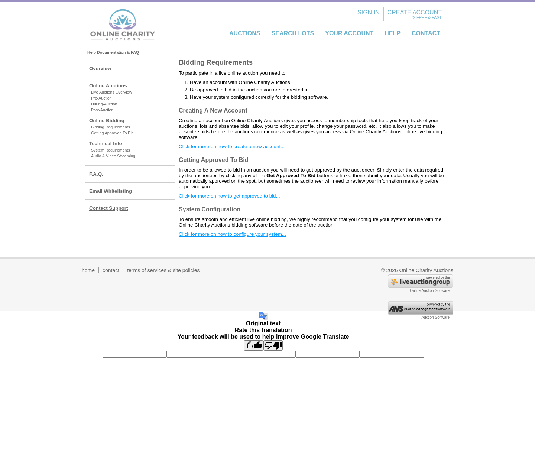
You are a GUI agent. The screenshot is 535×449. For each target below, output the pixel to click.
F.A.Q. (96, 174)
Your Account (349, 33)
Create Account (415, 12)
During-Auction (104, 104)
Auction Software (435, 317)
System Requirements (110, 150)
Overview (100, 68)
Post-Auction (102, 110)
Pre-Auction (101, 98)
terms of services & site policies (163, 270)
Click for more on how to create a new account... (232, 146)
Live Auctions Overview (111, 92)
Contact (426, 33)
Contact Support (108, 208)
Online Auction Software (430, 291)
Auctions (244, 33)
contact (111, 270)
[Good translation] (253, 345)
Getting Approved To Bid (112, 133)
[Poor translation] (273, 345)
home (88, 270)
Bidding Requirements (110, 127)
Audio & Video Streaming (113, 156)
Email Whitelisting (110, 191)
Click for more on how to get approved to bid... (229, 196)
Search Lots (293, 33)
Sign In (368, 12)
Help (393, 33)
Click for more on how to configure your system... (232, 234)
